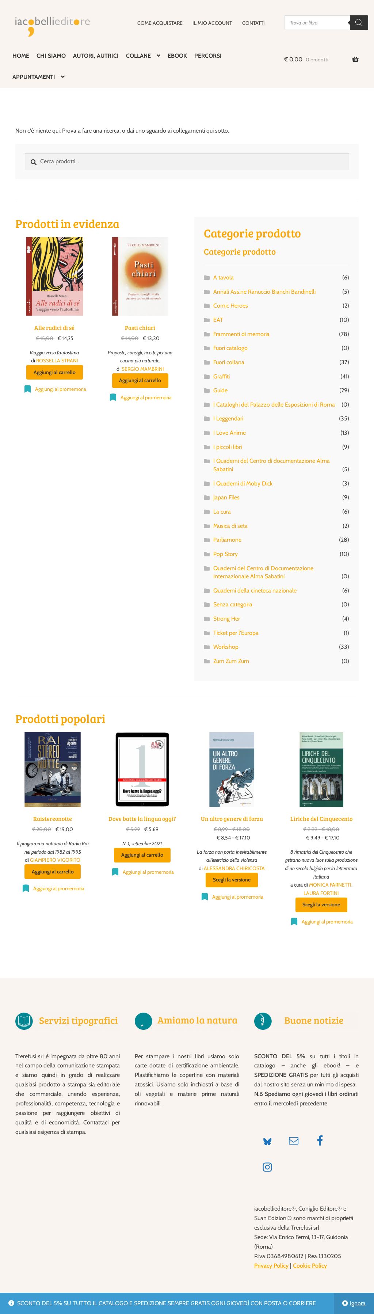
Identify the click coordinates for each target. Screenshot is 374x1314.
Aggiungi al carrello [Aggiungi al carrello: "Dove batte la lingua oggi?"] (142, 855)
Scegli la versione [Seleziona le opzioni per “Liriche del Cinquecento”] (321, 904)
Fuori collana (228, 362)
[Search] (359, 22)
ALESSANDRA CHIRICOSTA (234, 868)
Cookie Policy (310, 1265)
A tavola (223, 277)
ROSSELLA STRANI (57, 360)
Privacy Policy (271, 1265)
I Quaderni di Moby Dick (242, 483)
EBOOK (177, 55)
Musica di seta (230, 525)
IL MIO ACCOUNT (212, 23)
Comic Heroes (230, 305)
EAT (218, 319)
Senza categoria (232, 604)
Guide (220, 390)
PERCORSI (208, 55)
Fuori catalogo (230, 347)
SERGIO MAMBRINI (143, 369)
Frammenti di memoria (241, 334)
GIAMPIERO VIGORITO (55, 860)
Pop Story (225, 554)
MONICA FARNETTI (330, 884)
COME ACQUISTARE (160, 23)
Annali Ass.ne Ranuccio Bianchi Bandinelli (264, 291)
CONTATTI (253, 23)
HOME (20, 55)
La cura (222, 511)
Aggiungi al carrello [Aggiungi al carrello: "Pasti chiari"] (140, 380)
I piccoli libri (227, 446)
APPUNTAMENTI (33, 76)
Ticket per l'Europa (236, 632)
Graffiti (221, 376)
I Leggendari (228, 418)
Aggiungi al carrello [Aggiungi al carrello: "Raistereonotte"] (53, 871)
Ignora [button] (358, 1303)
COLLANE (138, 55)
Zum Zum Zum (231, 661)
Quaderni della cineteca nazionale (255, 590)
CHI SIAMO (51, 55)
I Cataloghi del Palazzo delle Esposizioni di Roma (274, 404)
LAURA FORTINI (321, 893)
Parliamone (227, 539)
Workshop (225, 646)
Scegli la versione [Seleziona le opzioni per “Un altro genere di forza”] (232, 879)
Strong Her (226, 618)
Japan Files (226, 497)
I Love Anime (229, 432)
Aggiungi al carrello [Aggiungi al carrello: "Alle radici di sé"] (55, 372)
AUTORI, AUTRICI (96, 55)
